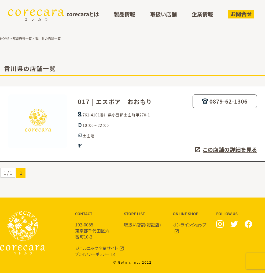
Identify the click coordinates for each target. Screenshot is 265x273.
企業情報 (202, 14)
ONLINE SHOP (192, 222)
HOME (4, 38)
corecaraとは (83, 14)
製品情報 (124, 14)
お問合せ (241, 14)
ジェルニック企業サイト (96, 248)
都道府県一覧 (22, 38)
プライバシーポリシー (92, 254)
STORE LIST (143, 219)
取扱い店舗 (163, 14)
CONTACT (94, 225)
